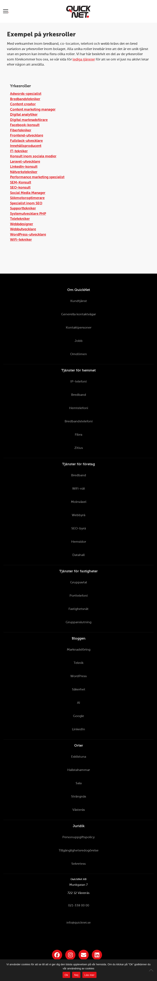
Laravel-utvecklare (25, 161)
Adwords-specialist (25, 94)
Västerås (78, 809)
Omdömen (78, 354)
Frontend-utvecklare (26, 135)
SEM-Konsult (20, 182)
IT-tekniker (19, 151)
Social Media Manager (27, 193)
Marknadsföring (78, 649)
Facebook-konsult (24, 125)
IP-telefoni (78, 381)
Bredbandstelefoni (79, 421)
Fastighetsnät (78, 609)
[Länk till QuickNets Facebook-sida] (57, 955)
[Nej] (152, 970)
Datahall (78, 555)
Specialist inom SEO (26, 203)
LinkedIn (78, 729)
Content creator (23, 104)
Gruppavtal (78, 582)
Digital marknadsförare (29, 120)
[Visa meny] (6, 11)
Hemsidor (78, 541)
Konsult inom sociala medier (33, 156)
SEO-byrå (78, 528)
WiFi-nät (78, 488)
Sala (79, 783)
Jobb (79, 340)
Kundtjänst (78, 301)
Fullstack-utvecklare (26, 141)
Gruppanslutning (78, 622)
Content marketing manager (33, 109)
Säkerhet (78, 689)
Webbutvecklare (23, 229)
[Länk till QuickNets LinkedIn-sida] (97, 955)
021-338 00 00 (78, 905)
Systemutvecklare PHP (28, 214)
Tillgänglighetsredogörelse (79, 850)
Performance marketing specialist (37, 177)
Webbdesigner (21, 224)
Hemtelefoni (78, 408)
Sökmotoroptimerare (27, 198)
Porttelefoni (79, 595)
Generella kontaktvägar (78, 314)
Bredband (78, 394)
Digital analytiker (24, 114)
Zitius (78, 448)
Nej (76, 975)
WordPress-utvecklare (28, 234)
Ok (66, 975)
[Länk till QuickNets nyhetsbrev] (83, 955)
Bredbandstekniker (25, 99)
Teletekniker (20, 219)
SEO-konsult (20, 187)
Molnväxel (78, 501)
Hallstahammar (78, 770)
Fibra (78, 434)
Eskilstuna (78, 756)
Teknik (78, 662)
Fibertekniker (20, 130)
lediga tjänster (84, 59)
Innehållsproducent (25, 146)
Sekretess (78, 863)
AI (78, 702)
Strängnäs (78, 796)
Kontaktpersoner (78, 327)
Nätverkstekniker (23, 172)
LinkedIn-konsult (23, 167)
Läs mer (89, 975)
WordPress (78, 676)
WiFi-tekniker (21, 240)
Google (78, 716)
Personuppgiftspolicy (78, 837)
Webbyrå (78, 515)
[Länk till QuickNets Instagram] (70, 955)
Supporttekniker (23, 208)
